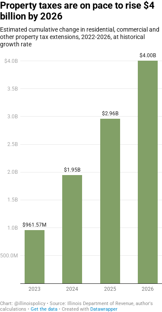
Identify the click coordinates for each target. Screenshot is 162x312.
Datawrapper (104, 309)
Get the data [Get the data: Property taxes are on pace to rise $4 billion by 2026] (44, 309)
